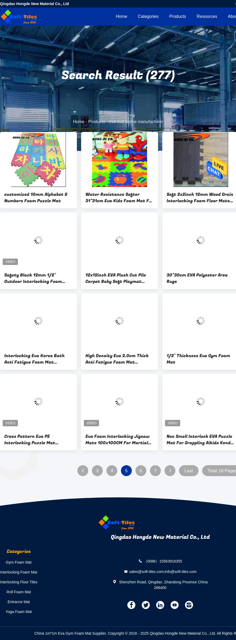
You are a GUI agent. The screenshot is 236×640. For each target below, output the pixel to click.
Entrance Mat (18, 602)
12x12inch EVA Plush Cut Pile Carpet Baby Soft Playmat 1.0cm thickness (115, 278)
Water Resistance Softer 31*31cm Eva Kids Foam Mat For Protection (119, 197)
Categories (148, 16)
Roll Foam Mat (19, 592)
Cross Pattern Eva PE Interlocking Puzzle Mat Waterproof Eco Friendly (30, 439)
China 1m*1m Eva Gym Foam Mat (62, 633)
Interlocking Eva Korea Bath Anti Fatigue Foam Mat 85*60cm (34, 359)
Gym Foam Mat (19, 562)
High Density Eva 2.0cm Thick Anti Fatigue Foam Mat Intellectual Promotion (117, 359)
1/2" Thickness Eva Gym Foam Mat (198, 359)
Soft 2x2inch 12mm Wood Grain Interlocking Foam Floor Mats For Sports (200, 197)
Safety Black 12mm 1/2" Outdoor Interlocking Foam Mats (33, 278)
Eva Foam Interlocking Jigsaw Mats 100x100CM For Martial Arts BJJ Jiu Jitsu (117, 439)
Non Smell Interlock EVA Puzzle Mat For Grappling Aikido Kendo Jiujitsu (200, 439)
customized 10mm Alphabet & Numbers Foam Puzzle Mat (36, 197)
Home (121, 16)
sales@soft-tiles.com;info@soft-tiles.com (163, 571)
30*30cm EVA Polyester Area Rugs (197, 278)
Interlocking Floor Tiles (18, 582)
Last (188, 470)
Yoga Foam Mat (19, 612)
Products (177, 16)
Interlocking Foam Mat (18, 572)
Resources (207, 16)
